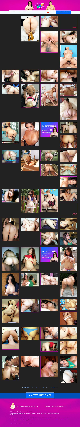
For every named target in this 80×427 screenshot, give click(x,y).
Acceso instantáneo (64, 12)
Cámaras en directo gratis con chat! (24, 406)
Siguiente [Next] (53, 387)
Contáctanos (33, 413)
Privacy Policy (12, 414)
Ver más (31, 411)
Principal (11, 411)
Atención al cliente (22, 413)
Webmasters (28, 413)
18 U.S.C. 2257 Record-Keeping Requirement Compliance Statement (47, 413)
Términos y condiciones (14, 413)
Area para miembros (24, 12)
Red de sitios (14, 12)
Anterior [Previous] (26, 387)
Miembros (15, 411)
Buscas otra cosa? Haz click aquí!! (54, 406)
